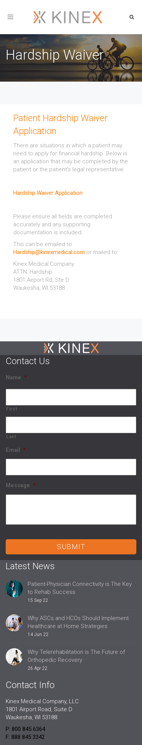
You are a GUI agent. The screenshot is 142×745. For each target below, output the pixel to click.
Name (16, 377)
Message (21, 485)
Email (16, 450)
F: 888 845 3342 (25, 737)
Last (11, 436)
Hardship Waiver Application (48, 192)
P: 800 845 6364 (25, 729)
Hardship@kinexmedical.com (49, 252)
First (11, 409)
